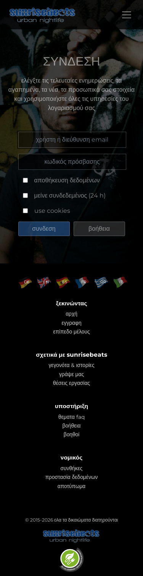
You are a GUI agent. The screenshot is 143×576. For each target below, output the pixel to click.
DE (27, 281)
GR (103, 281)
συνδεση (43, 228)
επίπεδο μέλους (71, 332)
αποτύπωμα (72, 486)
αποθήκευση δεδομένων (67, 180)
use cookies (52, 210)
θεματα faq (71, 417)
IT (121, 281)
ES (64, 281)
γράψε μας (71, 374)
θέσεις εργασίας (71, 383)
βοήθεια (99, 228)
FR (83, 281)
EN (46, 281)
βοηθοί (72, 434)
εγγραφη (71, 323)
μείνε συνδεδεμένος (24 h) (70, 195)
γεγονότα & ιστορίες (71, 365)
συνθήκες (72, 468)
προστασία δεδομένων (71, 477)
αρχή (71, 314)
